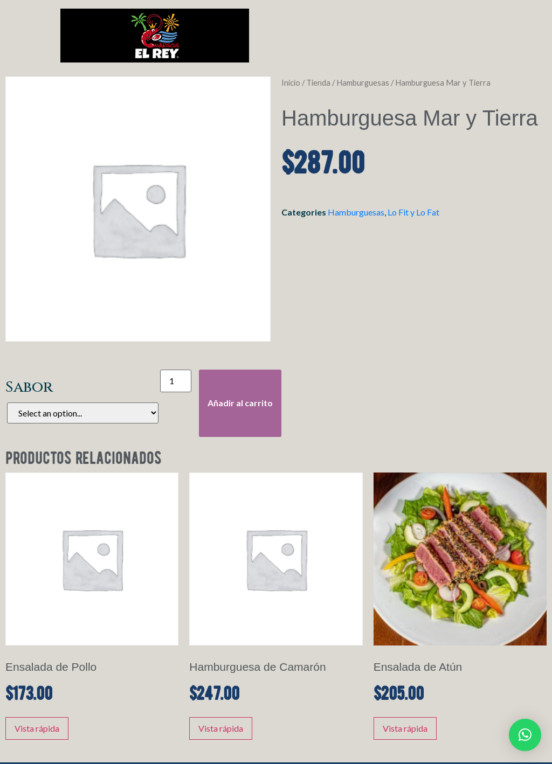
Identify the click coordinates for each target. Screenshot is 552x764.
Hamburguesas (362, 82)
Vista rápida (37, 728)
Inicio (290, 82)
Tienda (318, 82)
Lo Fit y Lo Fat (413, 212)
